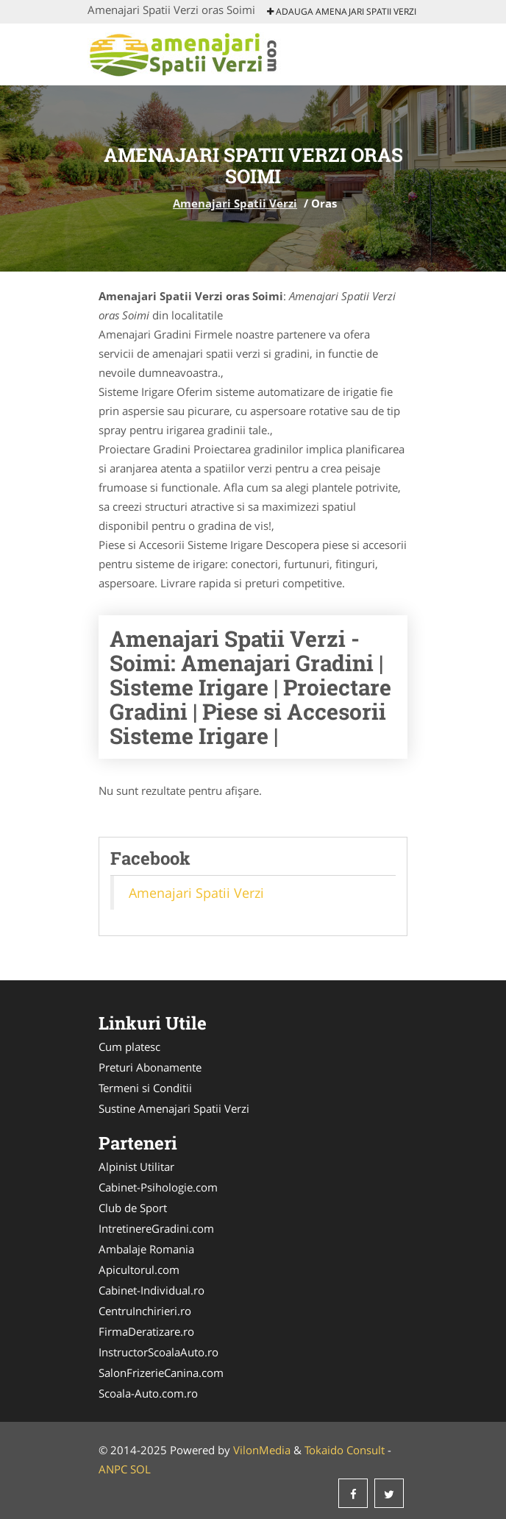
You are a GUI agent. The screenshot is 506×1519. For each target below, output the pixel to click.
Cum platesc (129, 1046)
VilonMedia (262, 1449)
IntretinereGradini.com (156, 1228)
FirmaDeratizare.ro (146, 1331)
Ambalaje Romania (146, 1249)
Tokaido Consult (344, 1449)
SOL (140, 1469)
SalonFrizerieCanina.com (161, 1372)
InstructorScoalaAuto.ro (158, 1352)
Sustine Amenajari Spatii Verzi (174, 1108)
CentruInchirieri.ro (145, 1310)
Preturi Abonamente (150, 1067)
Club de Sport (133, 1207)
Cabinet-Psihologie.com (158, 1187)
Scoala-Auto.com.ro (148, 1393)
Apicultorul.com (139, 1269)
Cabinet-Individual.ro (151, 1290)
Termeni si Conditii (145, 1087)
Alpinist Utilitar (136, 1166)
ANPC (113, 1469)
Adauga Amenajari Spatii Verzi (341, 11)
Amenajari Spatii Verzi (235, 203)
